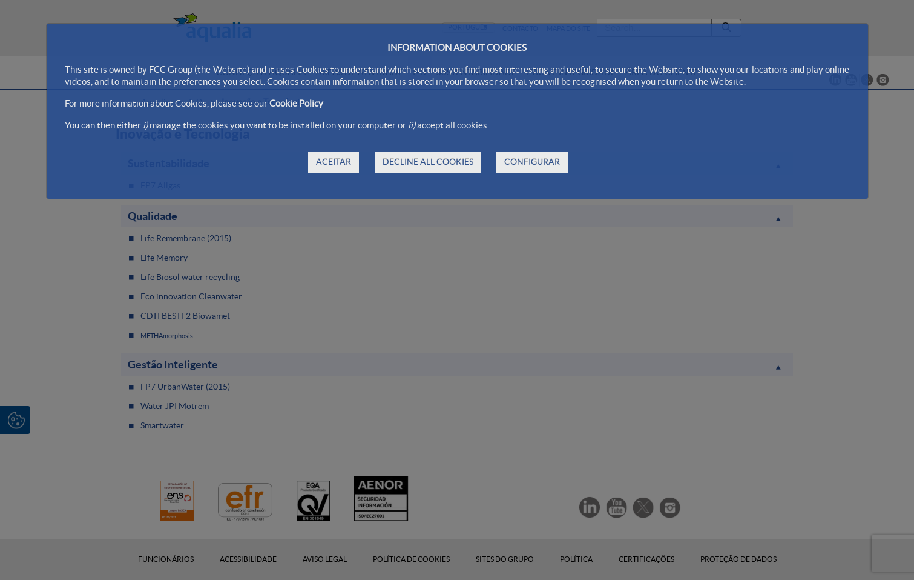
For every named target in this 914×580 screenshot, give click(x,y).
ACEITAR (333, 162)
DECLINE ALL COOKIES (428, 162)
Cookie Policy (296, 103)
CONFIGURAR (532, 162)
